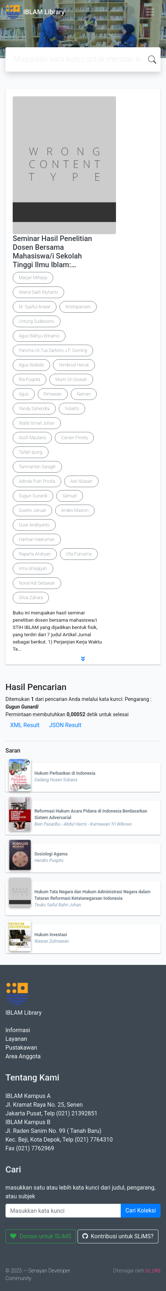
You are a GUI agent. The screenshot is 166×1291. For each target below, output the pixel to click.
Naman (84, 394)
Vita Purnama (79, 554)
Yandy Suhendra (34, 408)
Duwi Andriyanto (34, 525)
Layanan (16, 1038)
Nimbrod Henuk (74, 365)
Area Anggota (23, 1056)
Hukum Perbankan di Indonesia (64, 773)
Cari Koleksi (140, 1210)
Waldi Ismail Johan (37, 423)
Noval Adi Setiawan (37, 583)
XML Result (25, 725)
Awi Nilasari (81, 481)
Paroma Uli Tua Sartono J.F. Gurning (53, 350)
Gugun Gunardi (33, 495)
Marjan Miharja (33, 277)
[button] (83, 659)
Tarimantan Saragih (37, 466)
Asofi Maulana (32, 437)
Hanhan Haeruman (37, 539)
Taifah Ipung (30, 452)
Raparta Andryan (35, 554)
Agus (24, 394)
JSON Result (65, 725)
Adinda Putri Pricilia (37, 481)
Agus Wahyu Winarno (39, 335)
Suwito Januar (32, 510)
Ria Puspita (29, 379)
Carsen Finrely (74, 437)
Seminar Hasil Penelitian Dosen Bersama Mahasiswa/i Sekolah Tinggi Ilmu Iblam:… (52, 251)
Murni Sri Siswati (71, 379)
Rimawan (53, 394)
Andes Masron (74, 510)
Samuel (69, 495)
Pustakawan (21, 1047)
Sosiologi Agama (50, 854)
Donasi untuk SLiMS (40, 1236)
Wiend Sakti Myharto (38, 292)
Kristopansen (78, 306)
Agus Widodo (31, 365)
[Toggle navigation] (150, 12)
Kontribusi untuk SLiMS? (118, 1236)
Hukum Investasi (50, 934)
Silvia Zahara (31, 597)
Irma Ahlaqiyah (33, 568)
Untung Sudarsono (36, 321)
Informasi (17, 1030)
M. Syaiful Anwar (34, 306)
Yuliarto (72, 408)
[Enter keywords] (63, 1211)
